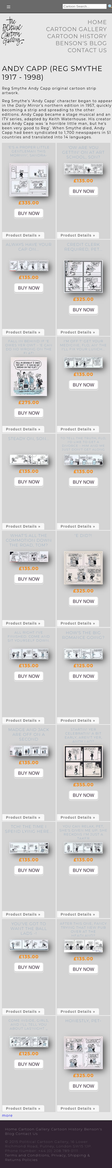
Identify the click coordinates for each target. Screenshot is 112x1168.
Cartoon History (77, 36)
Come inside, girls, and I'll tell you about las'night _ (28, 1024)
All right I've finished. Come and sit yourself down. (29, 636)
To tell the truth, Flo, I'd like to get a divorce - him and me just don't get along (83, 443)
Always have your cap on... (29, 247)
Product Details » (23, 235)
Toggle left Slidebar (9, 7)
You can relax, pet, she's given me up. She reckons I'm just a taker (84, 832)
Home (97, 22)
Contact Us (87, 50)
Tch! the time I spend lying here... (29, 829)
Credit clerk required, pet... (83, 247)
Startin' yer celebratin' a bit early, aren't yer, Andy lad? (83, 735)
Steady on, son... (29, 438)
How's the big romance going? (83, 635)
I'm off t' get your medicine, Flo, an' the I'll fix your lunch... (83, 345)
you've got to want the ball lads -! (28, 928)
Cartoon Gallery (76, 29)
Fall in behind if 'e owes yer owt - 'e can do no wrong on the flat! (28, 347)
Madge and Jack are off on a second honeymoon (28, 736)
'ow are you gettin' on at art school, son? (83, 152)
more (7, 1115)
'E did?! (83, 535)
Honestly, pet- (83, 1020)
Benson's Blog (81, 43)
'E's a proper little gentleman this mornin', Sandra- (29, 151)
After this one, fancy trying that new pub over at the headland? (83, 929)
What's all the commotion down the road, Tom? (29, 540)
